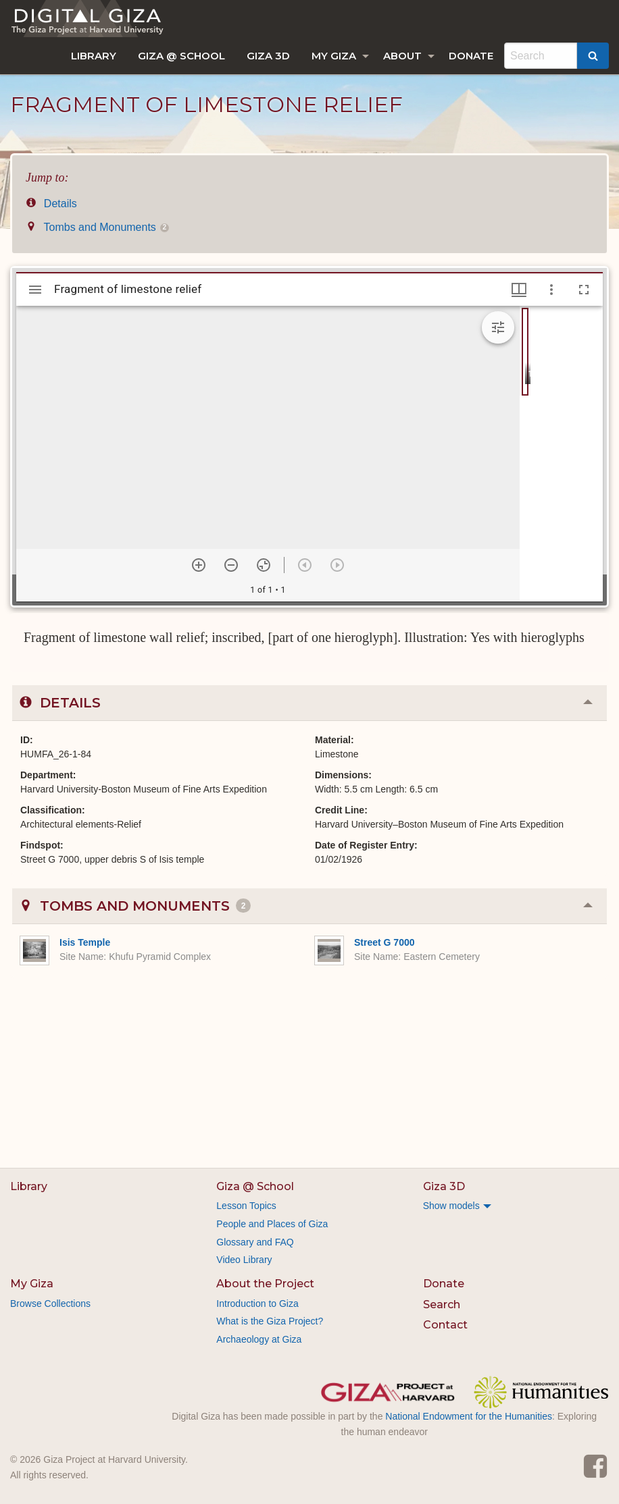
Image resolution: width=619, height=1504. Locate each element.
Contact (445, 1324)
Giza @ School (181, 55)
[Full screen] (584, 289)
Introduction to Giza (257, 1303)
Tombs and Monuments (97, 227)
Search (441, 1304)
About (402, 55)
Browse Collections (50, 1303)
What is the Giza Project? (269, 1321)
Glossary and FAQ (254, 1242)
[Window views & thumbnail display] (519, 289)
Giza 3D (268, 55)
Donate (471, 55)
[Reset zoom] (263, 565)
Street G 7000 (384, 942)
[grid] (561, 453)
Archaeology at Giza (258, 1339)
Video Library (244, 1259)
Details (51, 203)
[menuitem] (93, 55)
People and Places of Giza (272, 1223)
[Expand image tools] (498, 327)
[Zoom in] (198, 565)
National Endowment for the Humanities (468, 1416)
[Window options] (551, 289)
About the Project (265, 1283)
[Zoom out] (231, 565)
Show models (451, 1205)
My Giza (334, 55)
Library (93, 55)
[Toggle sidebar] (35, 289)
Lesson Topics (246, 1205)
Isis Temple (84, 942)
